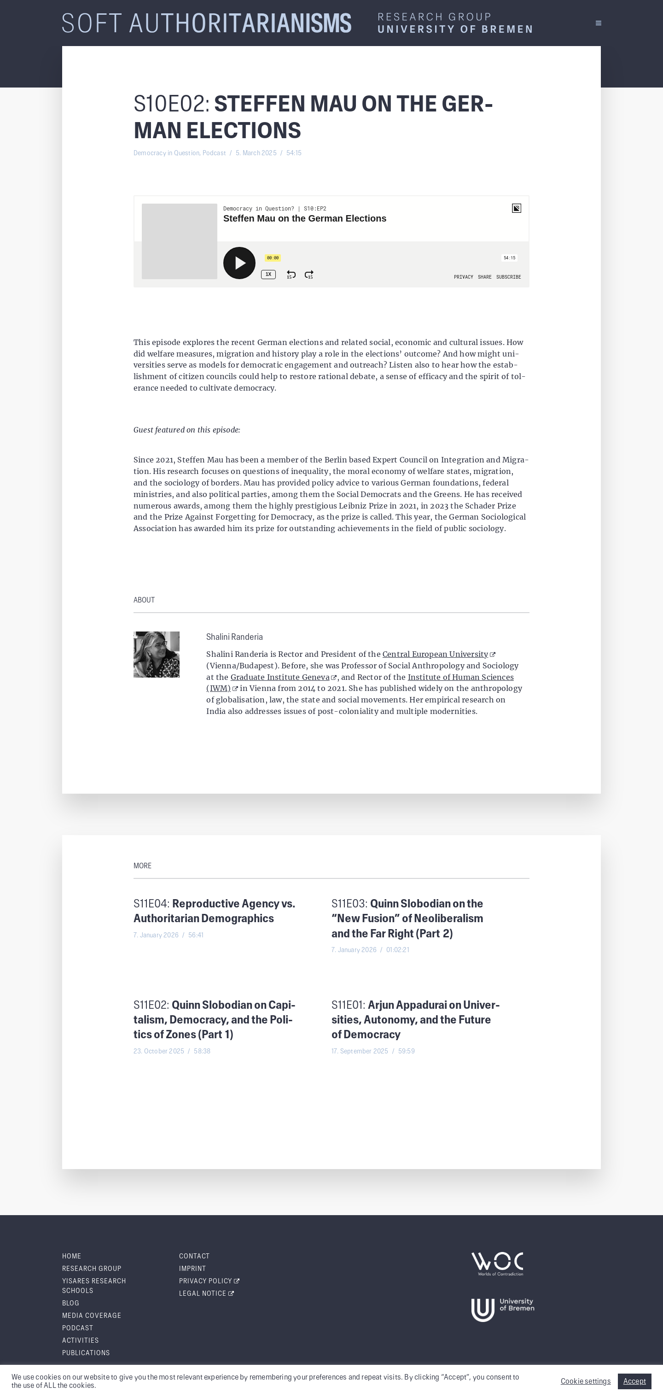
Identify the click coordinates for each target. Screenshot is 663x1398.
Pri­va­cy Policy (209, 1281)
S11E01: (416, 1021)
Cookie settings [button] (586, 1381)
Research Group (92, 1269)
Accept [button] (634, 1381)
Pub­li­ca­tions (86, 1353)
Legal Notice (206, 1294)
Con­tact (194, 1256)
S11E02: (215, 1021)
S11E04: (215, 911)
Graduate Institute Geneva (284, 677)
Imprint (192, 1269)
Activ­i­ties (80, 1341)
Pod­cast (77, 1328)
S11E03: (407, 919)
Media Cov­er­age (92, 1316)
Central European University (439, 654)
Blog (71, 1303)
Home (71, 1256)
